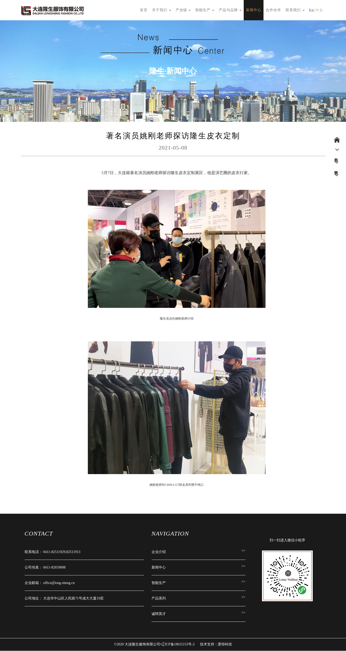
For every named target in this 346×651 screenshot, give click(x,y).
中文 (319, 10)
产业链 (183, 10)
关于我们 (161, 10)
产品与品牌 (230, 10)
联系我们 (295, 10)
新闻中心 (253, 10)
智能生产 (204, 10)
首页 (143, 10)
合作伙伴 (273, 10)
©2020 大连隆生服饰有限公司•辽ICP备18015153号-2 (155, 644)
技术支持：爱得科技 (216, 644)
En (311, 10)
